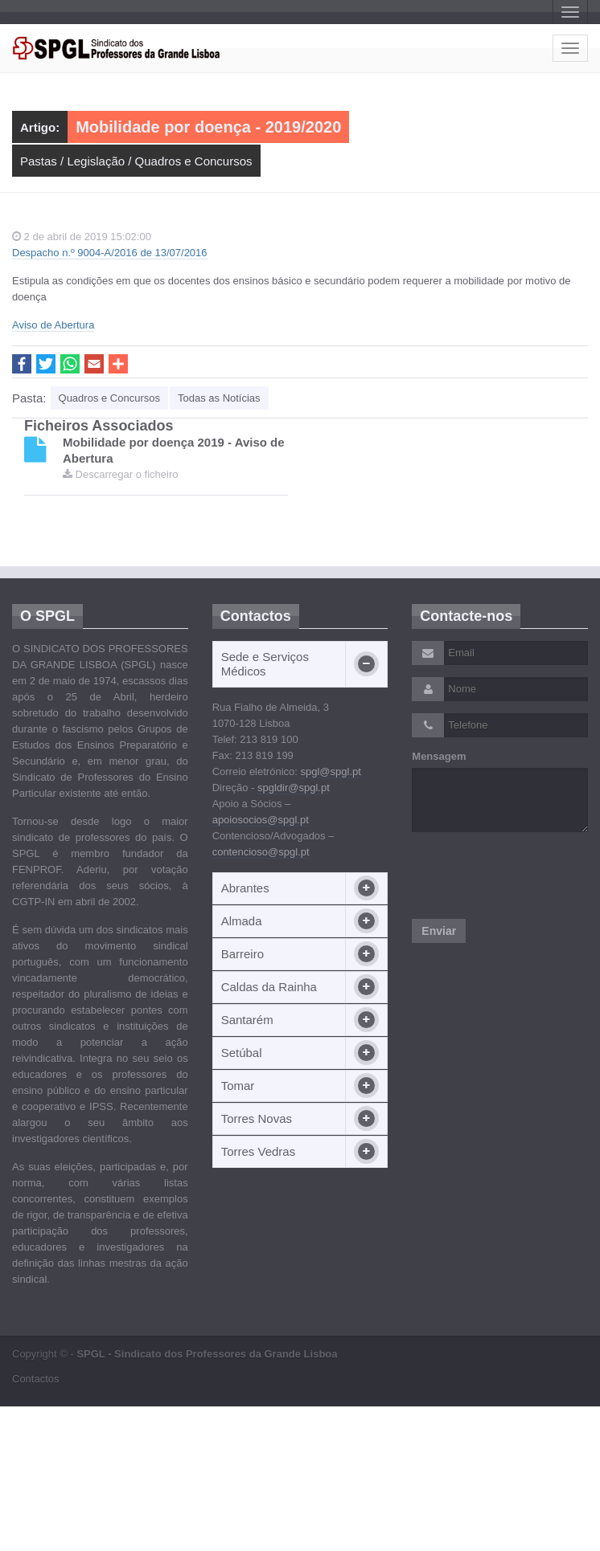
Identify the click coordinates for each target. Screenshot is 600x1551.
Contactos (36, 1379)
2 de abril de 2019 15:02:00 (81, 236)
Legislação (96, 161)
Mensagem (439, 756)
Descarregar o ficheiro (121, 474)
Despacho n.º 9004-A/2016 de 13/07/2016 (110, 253)
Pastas (38, 161)
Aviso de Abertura (53, 325)
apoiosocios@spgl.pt (260, 820)
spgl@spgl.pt (330, 771)
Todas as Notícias (219, 398)
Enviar (438, 930)
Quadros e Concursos (194, 161)
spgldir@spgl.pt (293, 788)
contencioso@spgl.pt (261, 852)
